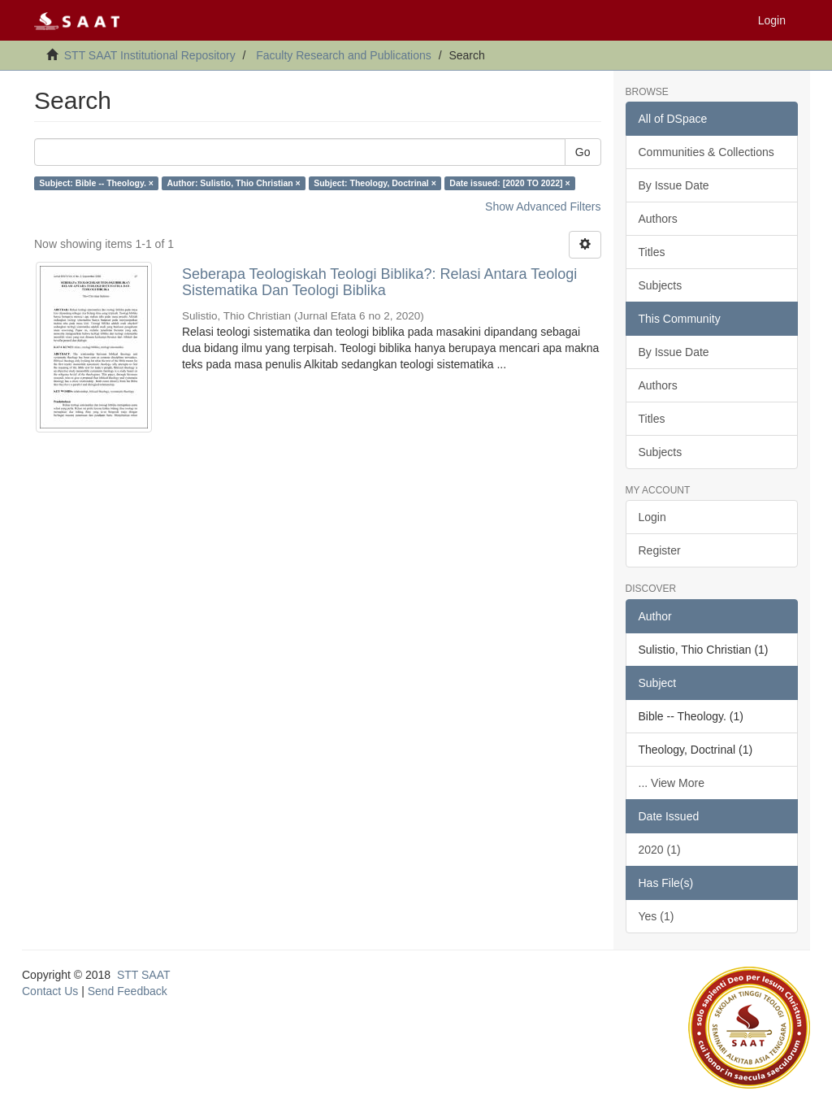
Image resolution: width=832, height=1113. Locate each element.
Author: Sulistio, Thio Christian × (233, 183)
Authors (658, 218)
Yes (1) (656, 916)
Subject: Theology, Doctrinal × (375, 183)
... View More (671, 782)
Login (652, 517)
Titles (652, 252)
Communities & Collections (706, 152)
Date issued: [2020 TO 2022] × (509, 183)
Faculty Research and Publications (343, 55)
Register (660, 550)
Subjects (660, 285)
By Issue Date (674, 185)
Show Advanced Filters (542, 206)
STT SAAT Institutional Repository (150, 55)
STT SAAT (144, 974)
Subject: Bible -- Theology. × (96, 183)
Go (583, 152)
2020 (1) (660, 849)
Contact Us (50, 991)
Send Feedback (127, 991)
